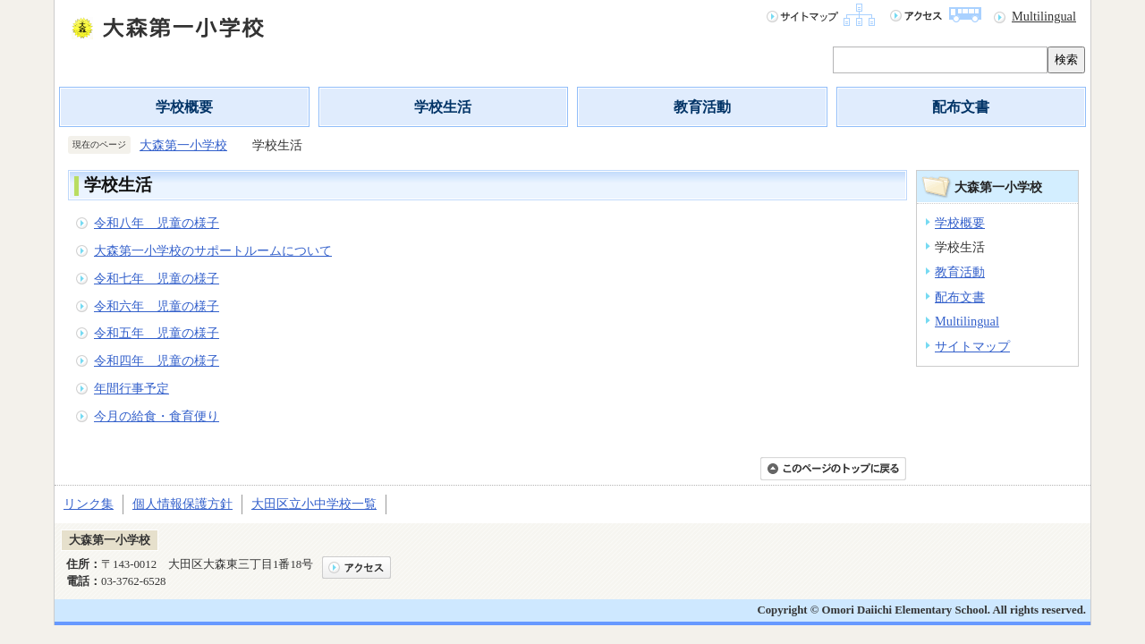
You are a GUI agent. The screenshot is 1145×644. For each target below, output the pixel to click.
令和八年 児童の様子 (156, 223)
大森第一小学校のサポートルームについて (213, 250)
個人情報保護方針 (182, 503)
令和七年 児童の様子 (156, 278)
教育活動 (702, 106)
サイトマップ (972, 346)
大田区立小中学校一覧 (314, 503)
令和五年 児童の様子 (156, 333)
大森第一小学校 (183, 145)
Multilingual (1044, 16)
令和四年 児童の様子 (156, 360)
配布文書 (960, 106)
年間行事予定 (131, 388)
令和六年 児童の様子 (156, 306)
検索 (1066, 59)
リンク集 (89, 503)
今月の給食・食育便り (156, 416)
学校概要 (184, 106)
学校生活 (442, 106)
